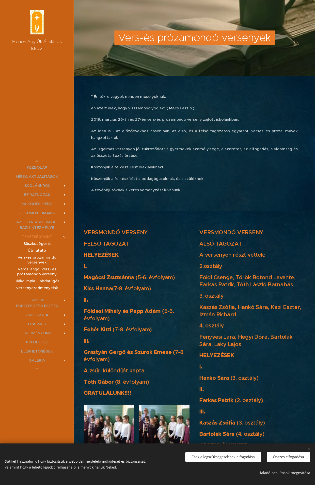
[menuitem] (36, 167)
